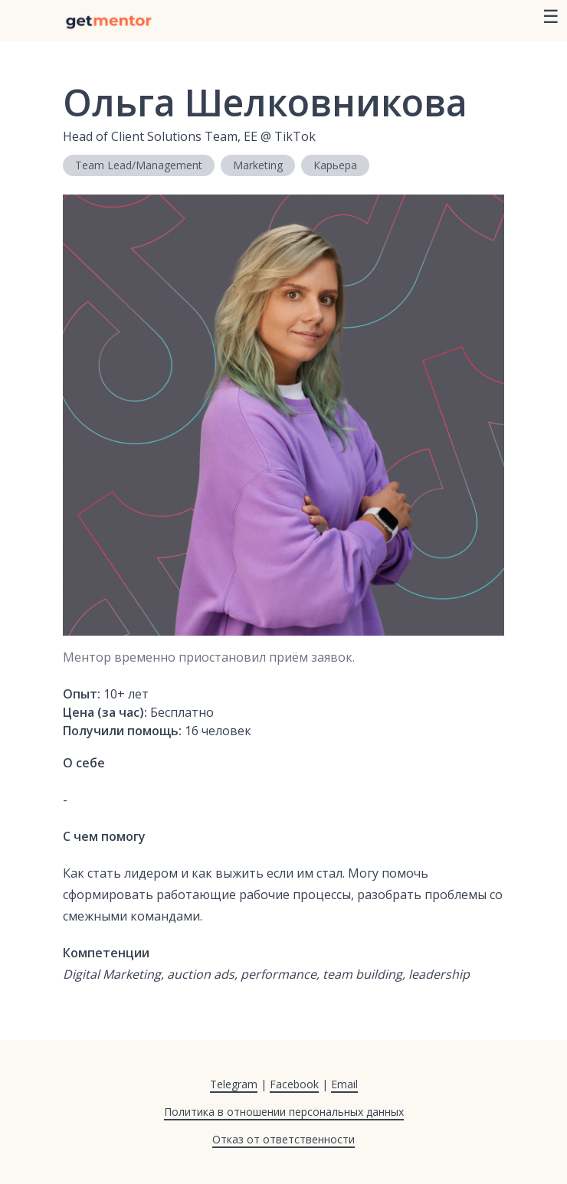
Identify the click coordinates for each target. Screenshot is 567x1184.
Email (344, 1084)
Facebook (294, 1084)
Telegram (233, 1084)
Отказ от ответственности (283, 1139)
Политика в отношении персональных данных (284, 1111)
